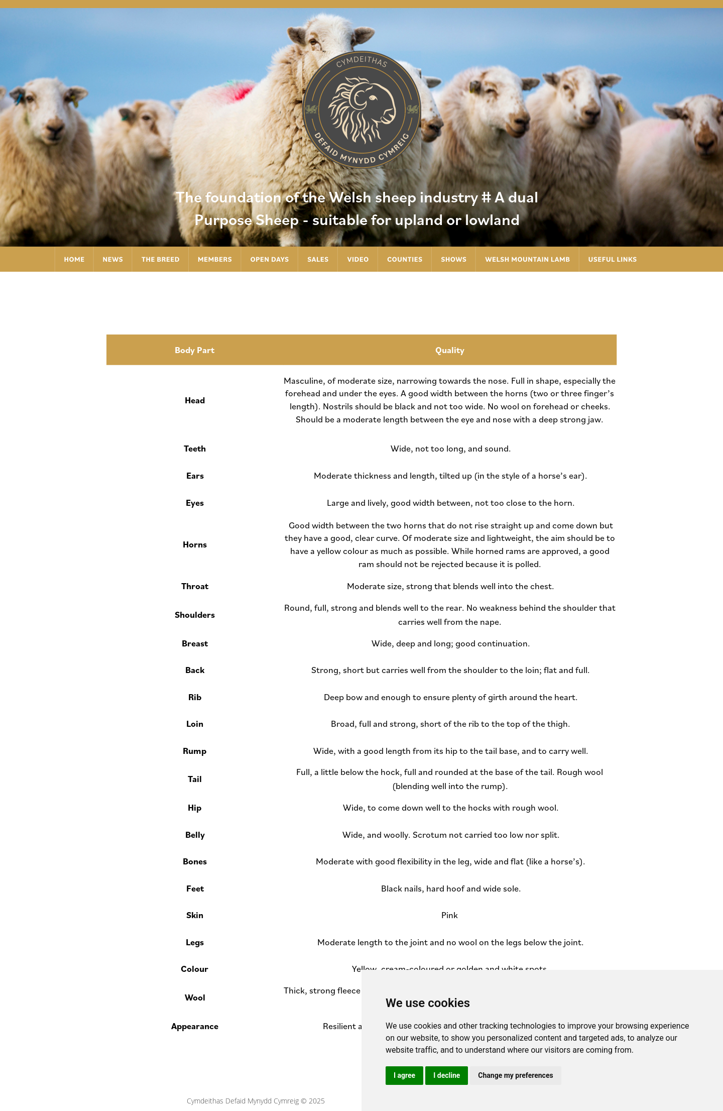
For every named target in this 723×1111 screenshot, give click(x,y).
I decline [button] (446, 1075)
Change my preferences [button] (515, 1075)
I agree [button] (404, 1075)
